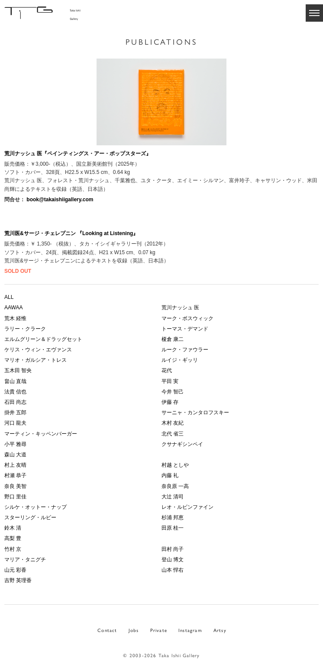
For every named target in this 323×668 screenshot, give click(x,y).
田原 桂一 (173, 528)
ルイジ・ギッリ (180, 360)
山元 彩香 (15, 570)
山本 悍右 (173, 570)
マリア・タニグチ (25, 560)
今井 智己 (173, 392)
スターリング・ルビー (30, 517)
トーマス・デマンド (185, 329)
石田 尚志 (15, 402)
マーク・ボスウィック (187, 318)
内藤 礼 (170, 475)
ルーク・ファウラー (185, 350)
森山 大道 (15, 455)
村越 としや (175, 465)
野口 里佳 (15, 497)
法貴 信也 (15, 392)
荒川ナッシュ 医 (180, 308)
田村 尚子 (173, 549)
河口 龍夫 (15, 423)
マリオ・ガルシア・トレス (35, 360)
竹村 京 (12, 549)
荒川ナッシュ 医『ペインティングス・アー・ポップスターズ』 (77, 154)
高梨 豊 (12, 538)
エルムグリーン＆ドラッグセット (43, 339)
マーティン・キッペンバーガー (40, 434)
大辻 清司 (173, 497)
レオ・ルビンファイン (187, 507)
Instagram (190, 629)
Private (158, 629)
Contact (107, 629)
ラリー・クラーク (25, 329)
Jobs (134, 629)
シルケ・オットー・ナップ (35, 507)
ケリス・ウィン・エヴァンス (38, 350)
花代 (167, 370)
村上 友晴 (15, 465)
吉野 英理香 (18, 580)
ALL (8, 297)
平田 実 (170, 381)
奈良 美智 (15, 486)
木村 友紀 (173, 423)
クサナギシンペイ (182, 444)
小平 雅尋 (15, 444)
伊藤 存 (170, 402)
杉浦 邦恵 (173, 517)
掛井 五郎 (15, 412)
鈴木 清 (12, 528)
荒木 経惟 (15, 318)
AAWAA (13, 308)
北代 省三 (173, 434)
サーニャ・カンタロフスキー (195, 412)
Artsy (219, 629)
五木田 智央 (18, 370)
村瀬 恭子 (15, 475)
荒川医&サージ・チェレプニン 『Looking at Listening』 (71, 233)
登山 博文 (173, 560)
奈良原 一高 (175, 486)
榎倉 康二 (173, 339)
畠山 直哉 (15, 381)
